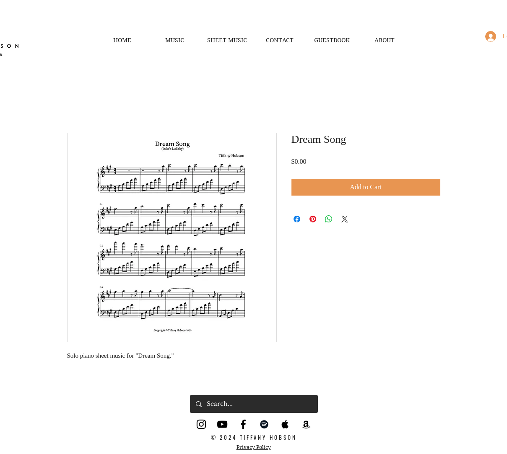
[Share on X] (345, 219)
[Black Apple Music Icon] (285, 424)
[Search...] (253, 404)
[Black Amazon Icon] (306, 424)
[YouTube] (222, 424)
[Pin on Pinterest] (313, 219)
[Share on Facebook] (297, 219)
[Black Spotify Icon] (264, 424)
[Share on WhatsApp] (329, 219)
